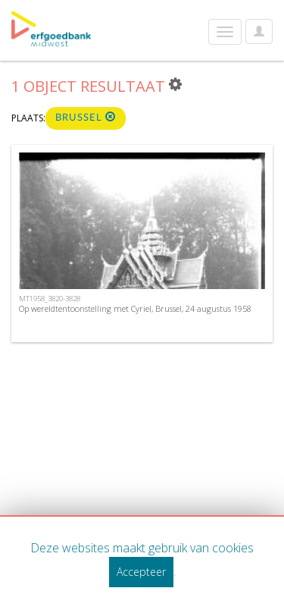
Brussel (85, 117)
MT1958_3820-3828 (49, 298)
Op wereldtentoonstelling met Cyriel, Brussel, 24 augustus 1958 (135, 308)
